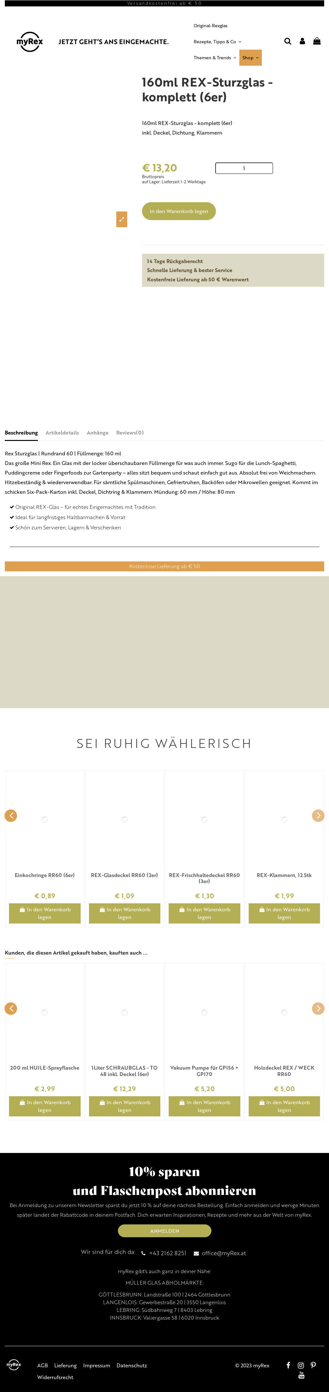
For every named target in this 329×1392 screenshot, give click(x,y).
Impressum (96, 1365)
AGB (42, 1365)
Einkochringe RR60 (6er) (45, 875)
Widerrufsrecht (55, 1377)
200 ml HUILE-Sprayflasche (44, 1067)
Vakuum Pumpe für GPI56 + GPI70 (204, 1070)
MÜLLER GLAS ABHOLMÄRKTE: (165, 1282)
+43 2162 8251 (167, 1253)
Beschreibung (21, 432)
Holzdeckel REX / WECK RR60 (284, 1070)
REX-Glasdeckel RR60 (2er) (124, 875)
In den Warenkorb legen (179, 211)
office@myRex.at (224, 1253)
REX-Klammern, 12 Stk (284, 875)
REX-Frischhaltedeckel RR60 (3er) (204, 878)
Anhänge (98, 432)
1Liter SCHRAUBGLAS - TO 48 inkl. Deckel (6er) (124, 1070)
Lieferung (65, 1365)
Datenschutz (132, 1365)
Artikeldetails (62, 432)
